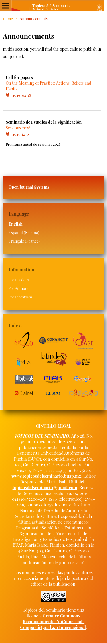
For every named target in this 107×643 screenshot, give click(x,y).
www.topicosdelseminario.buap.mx (46, 476)
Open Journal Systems (29, 187)
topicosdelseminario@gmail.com (45, 487)
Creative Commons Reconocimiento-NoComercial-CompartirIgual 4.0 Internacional (53, 621)
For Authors (18, 288)
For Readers (19, 279)
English (16, 224)
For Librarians (21, 296)
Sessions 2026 (18, 128)
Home (8, 18)
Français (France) (24, 241)
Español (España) (24, 232)
